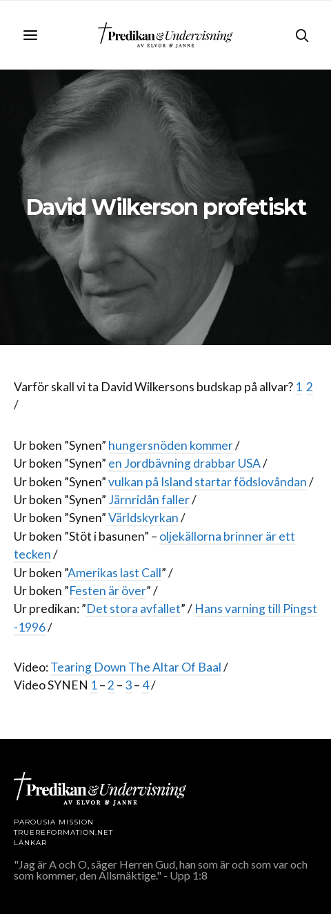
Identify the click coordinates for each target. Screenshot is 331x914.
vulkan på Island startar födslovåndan (207, 482)
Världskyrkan (142, 517)
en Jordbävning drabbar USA (184, 463)
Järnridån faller (149, 499)
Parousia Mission (54, 822)
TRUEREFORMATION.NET (63, 832)
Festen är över (107, 590)
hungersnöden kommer (170, 445)
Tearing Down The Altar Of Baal (135, 667)
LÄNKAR (30, 842)
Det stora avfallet (133, 608)
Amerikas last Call (114, 572)
